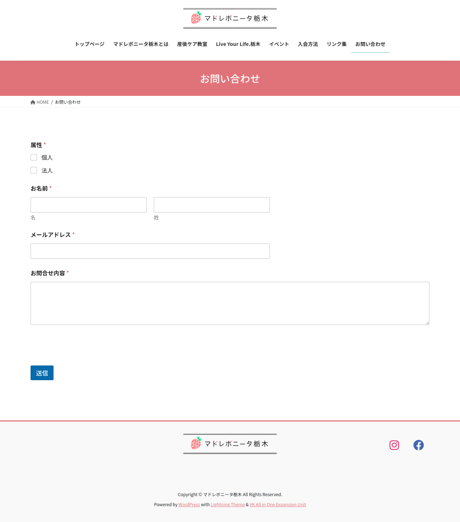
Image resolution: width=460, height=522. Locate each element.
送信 (42, 372)
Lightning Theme (228, 504)
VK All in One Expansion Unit (278, 504)
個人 (47, 157)
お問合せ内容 (50, 273)
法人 (47, 170)
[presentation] (85, 361)
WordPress (189, 504)
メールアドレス (53, 234)
